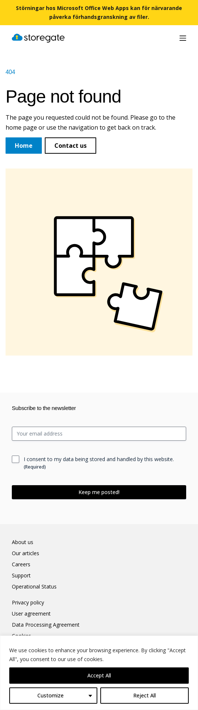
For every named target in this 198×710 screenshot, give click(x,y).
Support (21, 575)
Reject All (144, 695)
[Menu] (182, 38)
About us (22, 542)
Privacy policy (28, 602)
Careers (21, 564)
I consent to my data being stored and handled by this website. (99, 463)
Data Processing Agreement (46, 624)
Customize (50, 695)
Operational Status (34, 586)
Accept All (99, 675)
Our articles (25, 553)
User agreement (31, 613)
